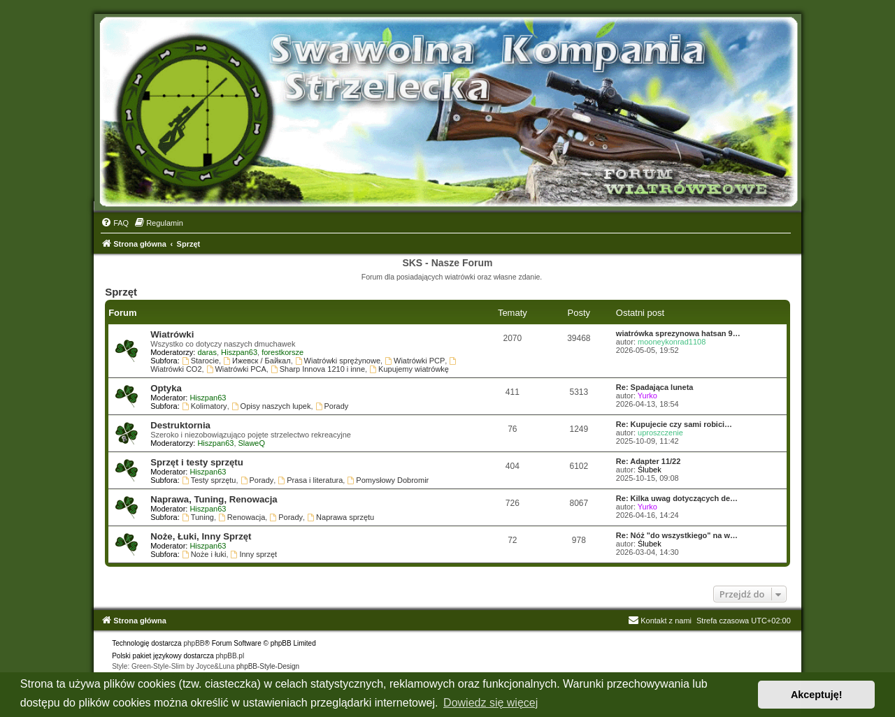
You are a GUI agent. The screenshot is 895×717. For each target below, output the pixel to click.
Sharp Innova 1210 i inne (318, 369)
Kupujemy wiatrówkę (409, 369)
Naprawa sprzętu (340, 517)
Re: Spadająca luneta (655, 387)
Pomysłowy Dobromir (388, 480)
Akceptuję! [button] (817, 694)
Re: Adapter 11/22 (648, 461)
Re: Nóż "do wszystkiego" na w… (677, 535)
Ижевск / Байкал (257, 360)
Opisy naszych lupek (271, 406)
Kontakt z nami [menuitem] (660, 620)
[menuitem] (115, 223)
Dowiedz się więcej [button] (490, 703)
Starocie (200, 360)
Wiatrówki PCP (415, 360)
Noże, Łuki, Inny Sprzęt (200, 536)
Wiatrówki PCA (236, 369)
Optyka (166, 388)
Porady (332, 406)
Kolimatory (204, 406)
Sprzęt (121, 292)
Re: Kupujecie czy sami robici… (674, 424)
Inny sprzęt (254, 554)
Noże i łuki (204, 554)
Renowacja (241, 517)
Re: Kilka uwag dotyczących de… (677, 498)
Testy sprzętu (209, 480)
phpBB (193, 643)
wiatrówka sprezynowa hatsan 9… (678, 333)
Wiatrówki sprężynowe (337, 360)
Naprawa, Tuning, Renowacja (213, 499)
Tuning (198, 517)
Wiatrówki (172, 334)
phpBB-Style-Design (267, 666)
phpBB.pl (230, 656)
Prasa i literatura (310, 480)
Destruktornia (180, 425)
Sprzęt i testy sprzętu (196, 462)
